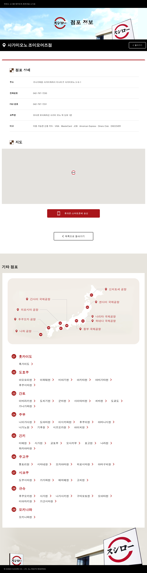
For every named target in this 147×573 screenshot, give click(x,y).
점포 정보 (73, 23)
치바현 (99, 401)
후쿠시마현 (25, 385)
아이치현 (79, 427)
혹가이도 (24, 364)
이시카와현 (65, 422)
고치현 (81, 480)
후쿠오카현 (25, 496)
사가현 (44, 496)
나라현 (104, 443)
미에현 (23, 443)
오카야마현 (62, 464)
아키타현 (82, 380)
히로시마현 (83, 464)
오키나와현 (25, 517)
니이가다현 (25, 422)
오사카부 (71, 443)
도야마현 (45, 422)
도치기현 (45, 401)
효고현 (89, 443)
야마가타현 (101, 380)
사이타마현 (80, 401)
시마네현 (42, 464)
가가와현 (45, 480)
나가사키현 (62, 496)
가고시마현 (46, 501)
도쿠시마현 (25, 480)
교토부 (54, 443)
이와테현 (45, 380)
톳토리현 (24, 464)
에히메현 (63, 480)
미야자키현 (25, 501)
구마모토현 (83, 496)
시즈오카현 (59, 427)
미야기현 (63, 380)
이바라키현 (25, 401)
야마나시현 (104, 422)
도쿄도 (115, 401)
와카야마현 (25, 448)
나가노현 (24, 427)
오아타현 (103, 496)
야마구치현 (104, 464)
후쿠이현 (84, 422)
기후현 (41, 427)
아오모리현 (25, 380)
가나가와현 (25, 406)
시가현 (39, 443)
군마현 (62, 401)
